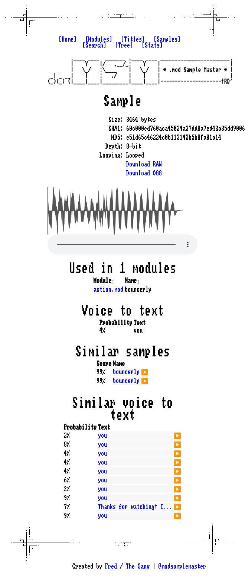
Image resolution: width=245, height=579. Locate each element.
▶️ (144, 371)
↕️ (112, 281)
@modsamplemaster (182, 566)
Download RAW (144, 164)
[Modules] (98, 39)
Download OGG (144, 173)
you (102, 436)
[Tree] (124, 45)
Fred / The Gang (127, 566)
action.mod (108, 289)
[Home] (67, 39)
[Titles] (133, 39)
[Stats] (152, 45)
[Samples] (167, 39)
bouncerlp (126, 372)
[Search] (94, 45)
